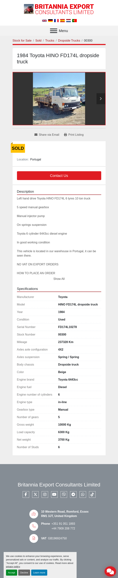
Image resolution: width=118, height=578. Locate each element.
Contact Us (59, 176)
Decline (24, 572)
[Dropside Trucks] (69, 40)
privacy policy (13, 566)
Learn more (39, 572)
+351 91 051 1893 (63, 523)
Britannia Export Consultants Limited (59, 485)
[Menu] (53, 31)
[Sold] (38, 40)
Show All (59, 278)
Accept (11, 572)
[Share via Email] (47, 134)
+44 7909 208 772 (63, 528)
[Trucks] (49, 40)
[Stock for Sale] (22, 40)
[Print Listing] (74, 134)
